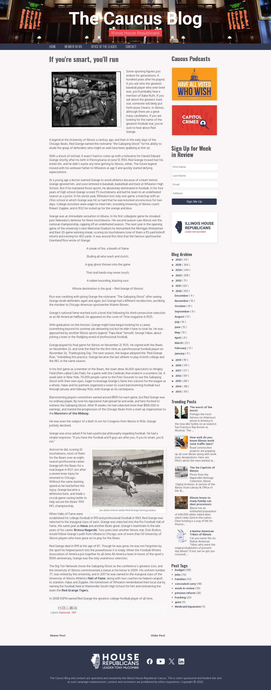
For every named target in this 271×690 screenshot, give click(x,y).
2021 (179, 285)
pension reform (185, 593)
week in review (185, 588)
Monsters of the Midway (71, 413)
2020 (179, 291)
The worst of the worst (201, 408)
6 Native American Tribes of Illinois (202, 532)
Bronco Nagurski (85, 530)
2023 (179, 275)
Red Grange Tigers (75, 590)
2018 (179, 365)
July (177, 322)
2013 (179, 391)
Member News (73, 46)
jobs (178, 574)
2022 (179, 280)
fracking (180, 597)
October (181, 306)
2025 (179, 264)
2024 (179, 270)
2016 (179, 375)
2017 (179, 370)
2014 (179, 386)
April (178, 337)
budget (180, 570)
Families (180, 579)
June (178, 327)
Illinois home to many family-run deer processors (201, 501)
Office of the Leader (104, 46)
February (181, 348)
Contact (131, 46)
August (180, 316)
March (179, 343)
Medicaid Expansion (188, 606)
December (182, 295)
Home (52, 46)
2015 (179, 381)
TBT (74, 612)
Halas (84, 526)
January (180, 353)
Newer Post (58, 635)
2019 (179, 360)
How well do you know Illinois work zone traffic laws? (202, 441)
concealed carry (185, 583)
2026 (179, 259)
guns (178, 602)
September (182, 311)
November (182, 301)
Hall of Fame (96, 578)
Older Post (158, 635)
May (178, 332)
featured (64, 612)
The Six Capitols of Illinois (202, 469)
